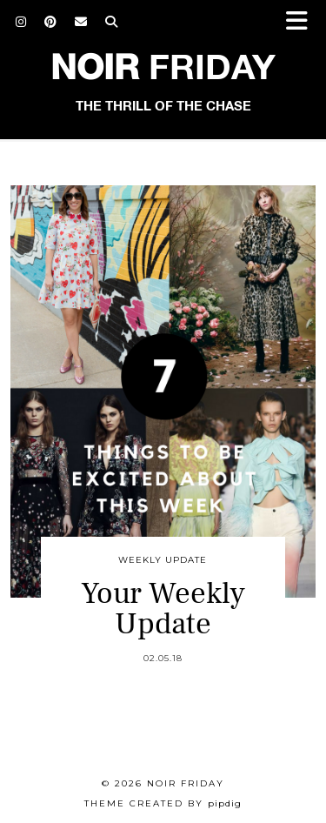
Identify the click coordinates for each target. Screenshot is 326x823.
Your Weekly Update (163, 609)
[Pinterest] (50, 22)
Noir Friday (185, 783)
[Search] (111, 22)
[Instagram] (21, 22)
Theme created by (163, 803)
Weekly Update (162, 559)
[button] (302, 22)
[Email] (81, 22)
